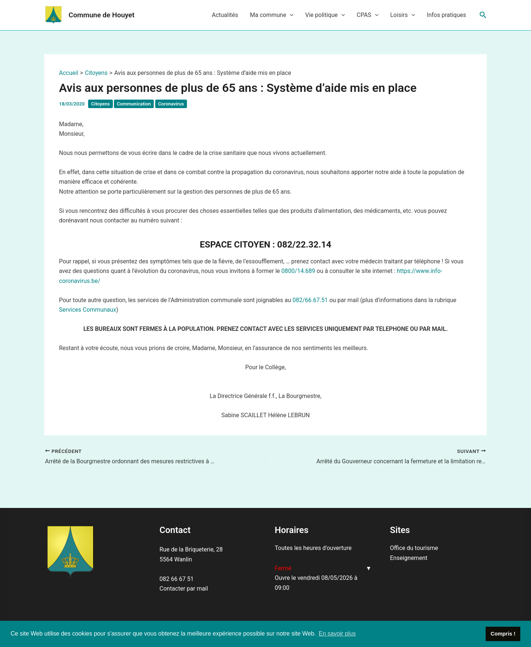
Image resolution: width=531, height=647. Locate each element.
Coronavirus (171, 104)
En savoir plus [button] (337, 633)
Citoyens (100, 104)
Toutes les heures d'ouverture (313, 547)
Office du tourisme (414, 547)
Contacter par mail (184, 588)
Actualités (225, 14)
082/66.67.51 (310, 300)
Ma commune (272, 15)
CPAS (367, 15)
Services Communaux (87, 309)
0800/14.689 (298, 270)
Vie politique (325, 15)
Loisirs (402, 15)
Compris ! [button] (503, 634)
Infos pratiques (446, 14)
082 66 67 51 (177, 578)
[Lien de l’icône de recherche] (483, 15)
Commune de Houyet (102, 15)
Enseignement (408, 557)
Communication (134, 104)
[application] (290, 15)
